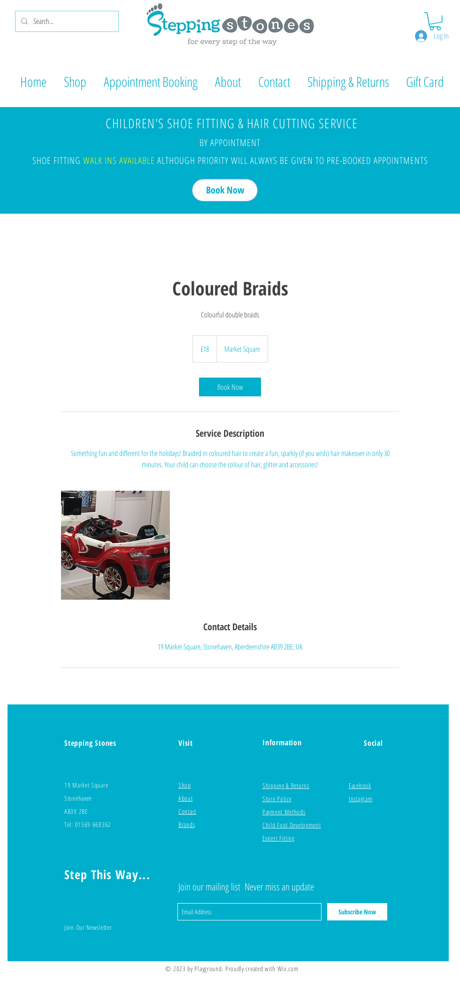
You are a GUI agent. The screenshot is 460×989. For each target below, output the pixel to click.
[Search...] (66, 21)
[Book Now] (225, 190)
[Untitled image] (115, 545)
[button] (435, 21)
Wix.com (288, 968)
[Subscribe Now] (357, 911)
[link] (230, 387)
